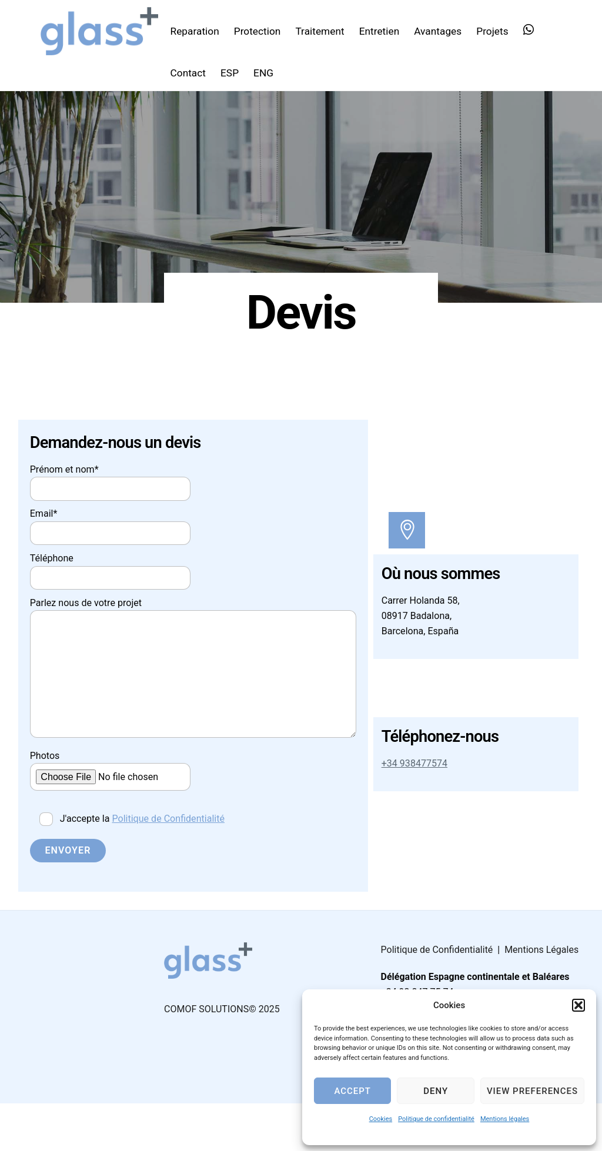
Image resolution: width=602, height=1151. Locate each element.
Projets (497, 30)
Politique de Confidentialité (178, 861)
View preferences (532, 1091)
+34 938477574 (417, 798)
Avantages (443, 30)
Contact (192, 72)
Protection (262, 30)
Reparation (199, 30)
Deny (435, 1091)
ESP (235, 72)
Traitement (324, 30)
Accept (352, 1091)
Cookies (380, 1119)
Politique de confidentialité (436, 1119)
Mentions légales (504, 1119)
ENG (269, 72)
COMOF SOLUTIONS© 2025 (222, 1056)
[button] (578, 1005)
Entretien (384, 30)
